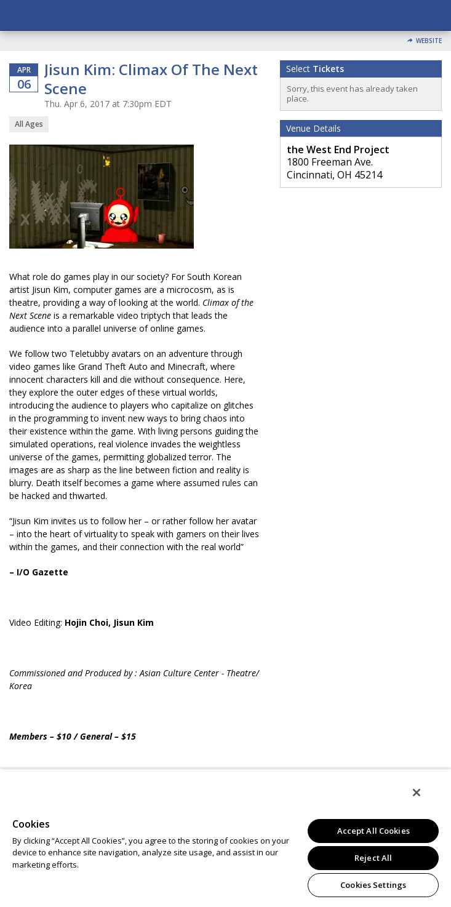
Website (429, 41)
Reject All (373, 857)
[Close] (416, 792)
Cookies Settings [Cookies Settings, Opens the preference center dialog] (373, 884)
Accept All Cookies (373, 830)
